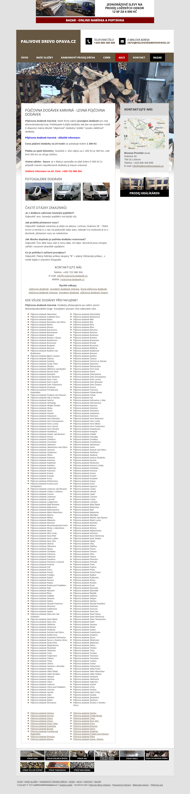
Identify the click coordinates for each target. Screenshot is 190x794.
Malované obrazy (141, 785)
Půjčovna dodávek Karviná (42, 716)
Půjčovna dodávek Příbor (84, 737)
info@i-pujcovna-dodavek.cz (72, 275)
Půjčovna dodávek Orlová (42, 721)
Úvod (24, 57)
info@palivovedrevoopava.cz (148, 42)
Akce (122, 57)
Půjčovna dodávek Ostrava (42, 713)
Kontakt (139, 57)
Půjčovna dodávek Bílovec (42, 739)
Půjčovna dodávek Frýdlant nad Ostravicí (91, 734)
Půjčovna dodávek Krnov (84, 723)
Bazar (157, 57)
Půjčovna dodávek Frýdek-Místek (87, 716)
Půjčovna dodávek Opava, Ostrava (88, 739)
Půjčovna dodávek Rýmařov (43, 737)
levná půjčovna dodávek (94, 289)
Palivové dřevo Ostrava (99, 785)
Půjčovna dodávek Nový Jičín (86, 721)
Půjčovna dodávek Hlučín (84, 729)
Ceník (106, 57)
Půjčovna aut (157, 785)
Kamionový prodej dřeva (78, 57)
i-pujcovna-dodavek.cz (72, 279)
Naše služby (44, 57)
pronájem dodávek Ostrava (64, 289)
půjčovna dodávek (39, 289)
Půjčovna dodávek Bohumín (85, 726)
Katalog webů (66, 785)
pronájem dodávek (69, 292)
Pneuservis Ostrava (121, 785)
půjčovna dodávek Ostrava (43, 292)
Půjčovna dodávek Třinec (84, 718)
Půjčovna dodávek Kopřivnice (43, 726)
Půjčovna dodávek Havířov (84, 713)
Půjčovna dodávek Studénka (85, 731)
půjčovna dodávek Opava (94, 292)
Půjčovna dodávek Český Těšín (44, 723)
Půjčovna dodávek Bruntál (42, 729)
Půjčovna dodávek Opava (42, 718)
